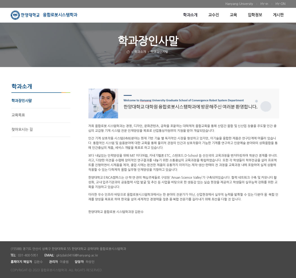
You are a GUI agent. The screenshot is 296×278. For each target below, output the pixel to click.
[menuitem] (239, 4)
